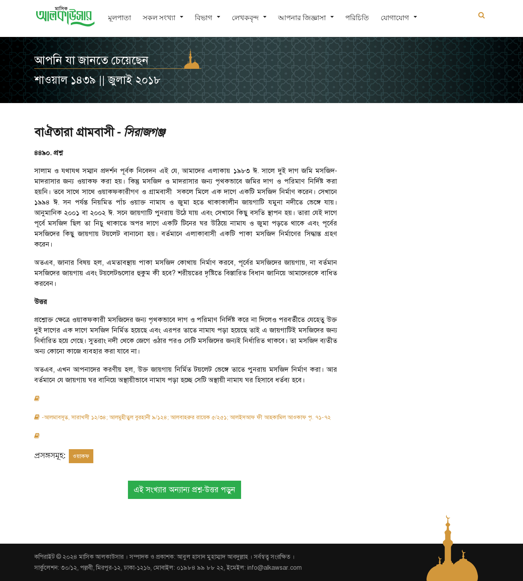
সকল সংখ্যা (159, 18)
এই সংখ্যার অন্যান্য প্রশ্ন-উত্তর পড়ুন (184, 490)
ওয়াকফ (81, 456)
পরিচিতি (357, 18)
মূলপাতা (119, 18)
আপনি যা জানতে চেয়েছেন (91, 60)
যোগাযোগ (395, 18)
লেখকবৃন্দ (245, 18)
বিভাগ (203, 18)
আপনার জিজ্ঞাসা (302, 18)
